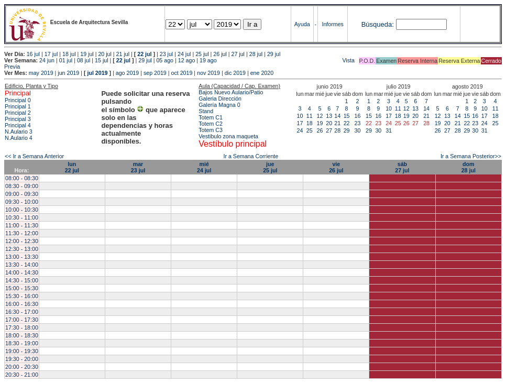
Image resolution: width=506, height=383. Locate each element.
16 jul (33, 54)
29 (347, 130)
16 (358, 116)
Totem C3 (211, 130)
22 (347, 123)
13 (329, 116)
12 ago (186, 60)
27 (329, 130)
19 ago (208, 60)
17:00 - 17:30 (21, 319)
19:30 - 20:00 (21, 359)
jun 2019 (68, 73)
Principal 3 (18, 119)
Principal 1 (18, 106)
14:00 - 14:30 (21, 272)
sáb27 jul (402, 167)
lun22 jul (72, 167)
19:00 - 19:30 (21, 351)
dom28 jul (468, 167)
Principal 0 (18, 100)
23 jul (166, 54)
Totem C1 (211, 117)
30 (358, 130)
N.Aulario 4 (18, 138)
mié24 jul (204, 167)
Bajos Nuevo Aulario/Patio (231, 92)
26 (320, 130)
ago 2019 (127, 73)
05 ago (164, 60)
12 (320, 116)
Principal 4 (18, 125)
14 (337, 116)
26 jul (219, 54)
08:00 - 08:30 (21, 178)
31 (389, 130)
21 (337, 123)
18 (309, 123)
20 (329, 123)
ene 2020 (261, 73)
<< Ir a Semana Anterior (34, 156)
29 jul (273, 54)
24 (300, 130)
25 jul (201, 54)
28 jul (255, 54)
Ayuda (302, 24)
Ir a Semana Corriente (250, 156)
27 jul (238, 54)
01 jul (65, 60)
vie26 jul (336, 167)
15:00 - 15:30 (21, 288)
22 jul (144, 54)
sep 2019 (155, 73)
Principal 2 (18, 113)
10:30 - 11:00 (21, 217)
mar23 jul (138, 167)
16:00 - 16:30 (21, 304)
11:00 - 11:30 (21, 225)
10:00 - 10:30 (21, 209)
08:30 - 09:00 (21, 186)
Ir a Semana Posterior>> (471, 156)
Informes (332, 24)
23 (358, 123)
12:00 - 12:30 (21, 241)
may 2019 (41, 73)
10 (300, 116)
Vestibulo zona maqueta (228, 136)
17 (300, 123)
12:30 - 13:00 (21, 249)
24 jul (184, 54)
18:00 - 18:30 (21, 335)
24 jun (46, 60)
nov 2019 (208, 73)
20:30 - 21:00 (21, 374)
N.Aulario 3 (19, 131)
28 (337, 130)
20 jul (104, 54)
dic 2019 (235, 73)
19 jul (86, 54)
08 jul (83, 60)
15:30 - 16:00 (21, 296)
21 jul (122, 54)
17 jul (51, 54)
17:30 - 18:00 (21, 327)
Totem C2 (211, 124)
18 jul (68, 54)
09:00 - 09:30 (21, 194)
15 (347, 116)
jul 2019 (97, 73)
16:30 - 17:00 (21, 312)
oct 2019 (181, 73)
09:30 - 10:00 (21, 202)
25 (309, 130)
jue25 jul (270, 167)
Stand (206, 111)
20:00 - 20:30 (21, 367)
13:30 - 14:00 (21, 264)
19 (320, 123)
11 (309, 116)
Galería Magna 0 (219, 105)
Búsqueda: (377, 24)
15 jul (101, 60)
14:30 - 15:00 (21, 280)
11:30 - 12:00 (21, 233)
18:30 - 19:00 (21, 343)
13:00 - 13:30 (21, 257)
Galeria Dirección (220, 98)
